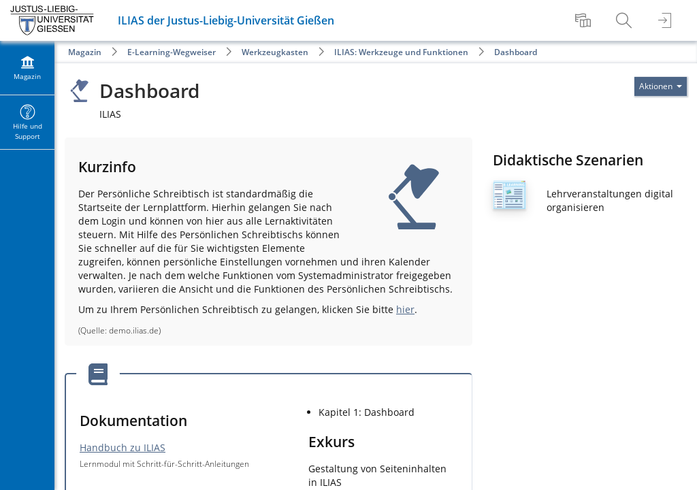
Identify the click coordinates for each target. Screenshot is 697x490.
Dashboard (515, 52)
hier (405, 309)
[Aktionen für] (660, 86)
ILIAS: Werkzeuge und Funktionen (401, 52)
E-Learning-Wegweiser (171, 52)
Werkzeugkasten (275, 52)
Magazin (84, 52)
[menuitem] (584, 20)
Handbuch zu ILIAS (122, 447)
